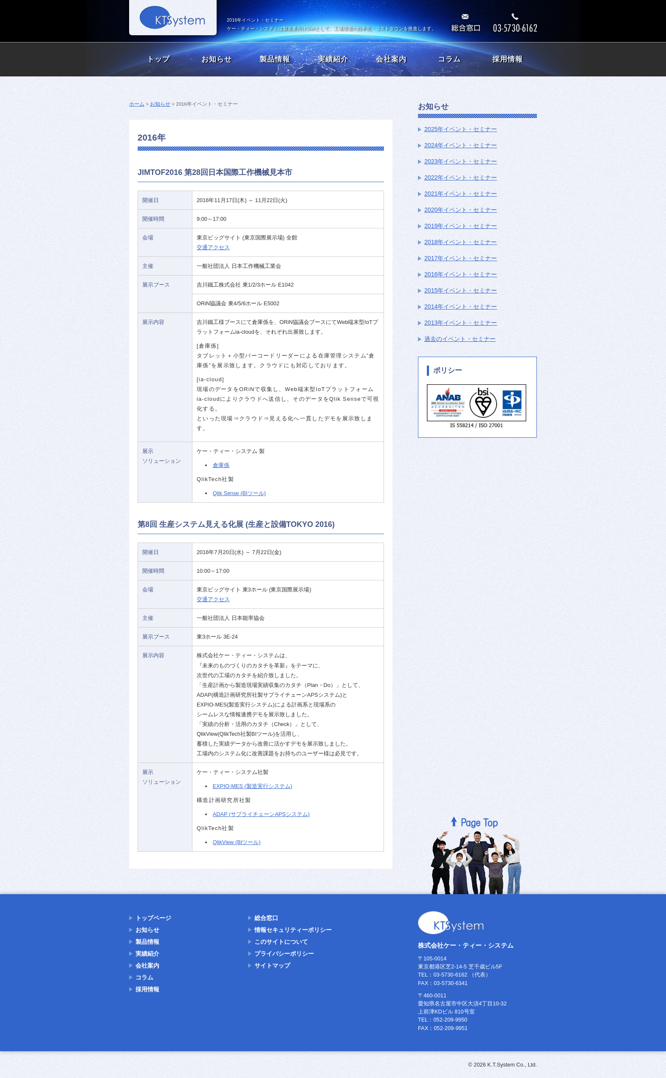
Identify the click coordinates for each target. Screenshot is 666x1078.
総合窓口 (266, 918)
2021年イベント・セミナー (460, 193)
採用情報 (507, 59)
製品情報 (275, 59)
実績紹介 (333, 59)
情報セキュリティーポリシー (293, 929)
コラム (449, 59)
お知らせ (216, 59)
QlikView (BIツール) (237, 842)
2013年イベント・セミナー (460, 322)
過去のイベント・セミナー (460, 338)
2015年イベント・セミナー (460, 290)
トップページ (153, 918)
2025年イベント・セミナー (460, 129)
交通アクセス (213, 247)
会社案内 (391, 59)
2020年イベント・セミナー (460, 209)
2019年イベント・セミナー (460, 225)
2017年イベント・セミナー (460, 258)
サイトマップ (272, 965)
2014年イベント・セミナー (460, 306)
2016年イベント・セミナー (460, 274)
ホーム (136, 104)
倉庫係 (221, 465)
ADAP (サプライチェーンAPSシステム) (261, 814)
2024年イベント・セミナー (460, 145)
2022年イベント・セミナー (460, 177)
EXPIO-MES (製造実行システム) (252, 786)
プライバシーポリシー (284, 953)
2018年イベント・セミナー (460, 242)
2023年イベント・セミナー (460, 161)
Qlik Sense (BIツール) (239, 493)
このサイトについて (281, 941)
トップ (158, 59)
